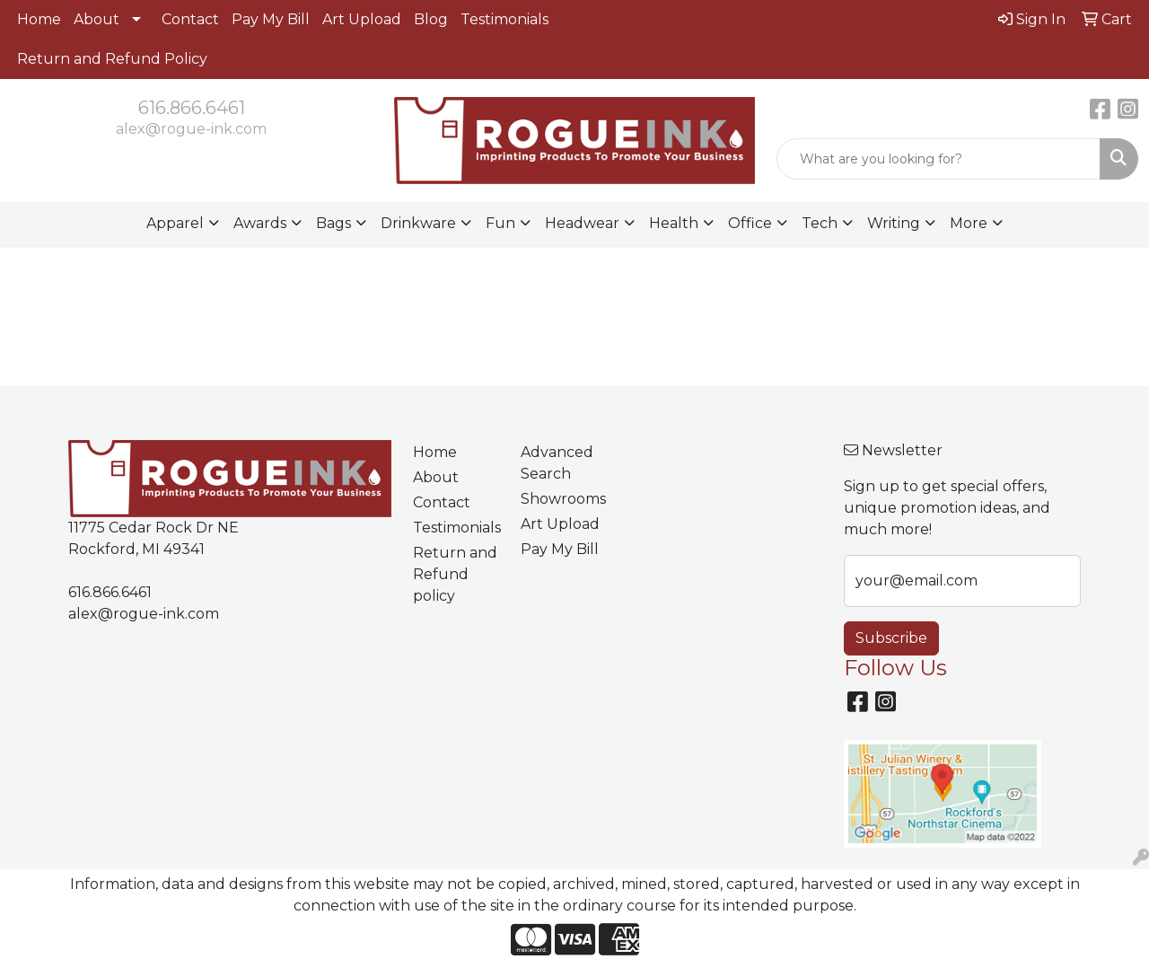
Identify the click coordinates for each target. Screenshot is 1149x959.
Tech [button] (820, 223)
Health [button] (673, 223)
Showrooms (563, 498)
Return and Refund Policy (112, 58)
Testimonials (504, 19)
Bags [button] (333, 223)
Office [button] (750, 223)
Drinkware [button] (418, 223)
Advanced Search (557, 463)
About (96, 19)
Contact (190, 19)
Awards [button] (259, 223)
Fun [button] (500, 223)
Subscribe (891, 638)
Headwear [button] (582, 223)
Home (39, 19)
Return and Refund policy (455, 574)
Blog (431, 19)
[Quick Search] (938, 159)
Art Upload (361, 19)
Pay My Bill (271, 19)
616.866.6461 (191, 108)
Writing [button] (893, 223)
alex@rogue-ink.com (191, 128)
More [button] (968, 223)
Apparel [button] (175, 223)
